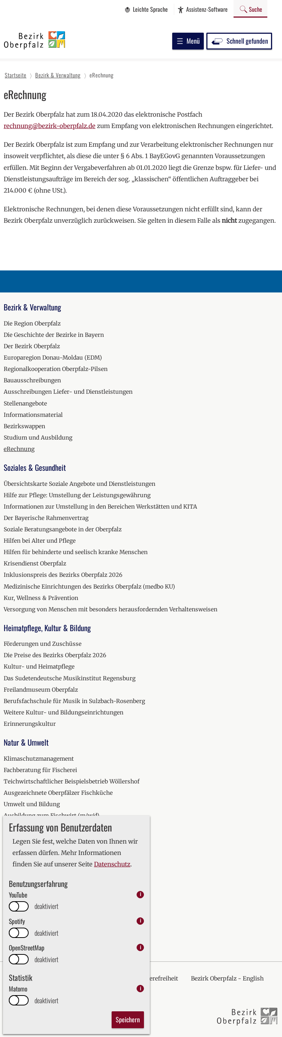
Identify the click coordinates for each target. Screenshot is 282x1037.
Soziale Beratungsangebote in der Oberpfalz (63, 529)
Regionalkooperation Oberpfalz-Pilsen (56, 368)
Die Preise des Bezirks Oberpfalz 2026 (55, 655)
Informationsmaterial (33, 414)
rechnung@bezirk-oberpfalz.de (49, 126)
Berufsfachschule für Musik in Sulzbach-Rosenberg (74, 701)
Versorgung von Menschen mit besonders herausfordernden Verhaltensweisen (110, 609)
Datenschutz (112, 864)
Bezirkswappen (24, 426)
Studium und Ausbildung (38, 437)
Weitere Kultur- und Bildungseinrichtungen (63, 712)
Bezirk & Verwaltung (32, 307)
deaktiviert (46, 906)
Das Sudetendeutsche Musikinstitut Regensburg (69, 678)
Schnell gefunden (239, 41)
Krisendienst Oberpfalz (35, 563)
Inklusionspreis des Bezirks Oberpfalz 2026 (63, 574)
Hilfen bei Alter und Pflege (40, 540)
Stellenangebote (25, 403)
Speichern (128, 1019)
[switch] (19, 906)
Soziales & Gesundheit (35, 467)
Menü (188, 41)
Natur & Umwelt (26, 742)
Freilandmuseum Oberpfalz (41, 689)
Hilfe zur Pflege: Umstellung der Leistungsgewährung (77, 495)
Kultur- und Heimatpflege (39, 666)
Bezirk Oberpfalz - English (227, 978)
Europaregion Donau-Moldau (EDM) (53, 357)
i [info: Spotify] (140, 920)
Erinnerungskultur (30, 723)
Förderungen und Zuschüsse (43, 643)
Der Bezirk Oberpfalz (32, 346)
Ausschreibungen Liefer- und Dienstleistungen (68, 391)
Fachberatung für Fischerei (40, 770)
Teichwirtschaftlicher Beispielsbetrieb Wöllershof (72, 781)
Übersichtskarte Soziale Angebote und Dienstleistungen (79, 483)
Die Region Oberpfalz (32, 323)
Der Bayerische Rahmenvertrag (46, 517)
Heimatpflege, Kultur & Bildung (47, 627)
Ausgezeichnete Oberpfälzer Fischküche (58, 792)
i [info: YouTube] (140, 894)
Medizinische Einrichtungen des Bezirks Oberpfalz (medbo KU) (89, 586)
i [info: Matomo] (140, 988)
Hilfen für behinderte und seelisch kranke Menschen (76, 552)
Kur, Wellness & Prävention (41, 597)
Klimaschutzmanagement (39, 758)
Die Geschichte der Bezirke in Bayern (54, 334)
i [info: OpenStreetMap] (140, 947)
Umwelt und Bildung (32, 804)
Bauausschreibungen (32, 380)
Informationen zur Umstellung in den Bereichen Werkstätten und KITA (100, 506)
